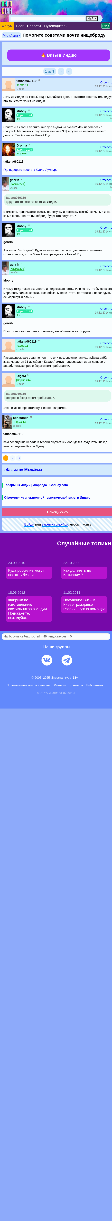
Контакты (76, 685)
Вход (105, 26)
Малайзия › (11, 35)
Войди (29, 524)
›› (69, 71)
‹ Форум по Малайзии (22, 469)
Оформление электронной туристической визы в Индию (47, 497)
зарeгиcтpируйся (55, 524)
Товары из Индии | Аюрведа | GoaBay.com (36, 485)
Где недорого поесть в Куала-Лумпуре (30, 169)
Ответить (106, 82)
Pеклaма (60, 685)
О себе (20, 89)
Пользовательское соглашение (29, 685)
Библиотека (94, 685)
